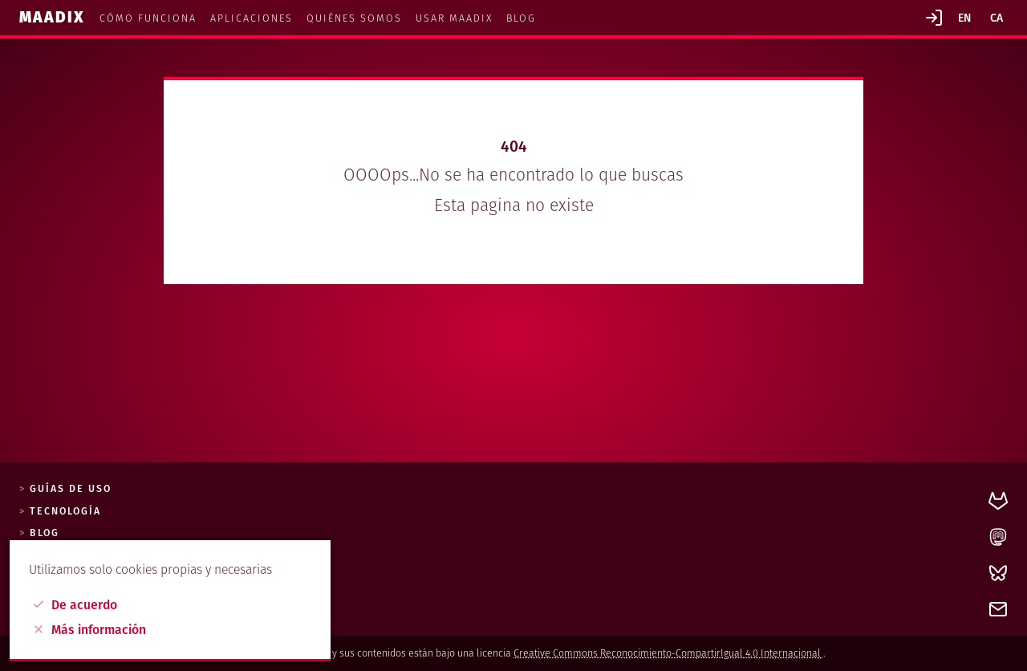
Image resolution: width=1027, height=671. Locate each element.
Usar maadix (454, 18)
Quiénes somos (354, 18)
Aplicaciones (251, 18)
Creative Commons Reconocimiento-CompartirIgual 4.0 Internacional (668, 653)
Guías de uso (71, 488)
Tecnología (65, 511)
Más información (89, 629)
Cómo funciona (148, 18)
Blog (521, 18)
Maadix (54, 17)
